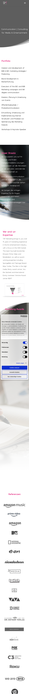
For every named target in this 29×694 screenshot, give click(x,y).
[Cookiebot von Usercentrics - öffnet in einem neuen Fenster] (20, 316)
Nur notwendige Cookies (14, 376)
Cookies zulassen (14, 367)
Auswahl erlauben (14, 372)
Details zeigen (20, 363)
